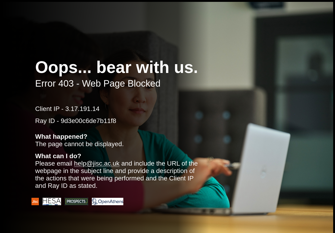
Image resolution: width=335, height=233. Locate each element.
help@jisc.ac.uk (97, 163)
